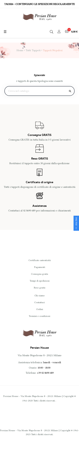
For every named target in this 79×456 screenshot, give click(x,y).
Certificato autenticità (39, 260)
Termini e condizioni (39, 316)
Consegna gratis (39, 274)
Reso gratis (39, 287)
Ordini (39, 309)
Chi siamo (39, 295)
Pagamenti (39, 267)
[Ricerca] (39, 91)
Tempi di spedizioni (39, 280)
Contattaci (39, 302)
